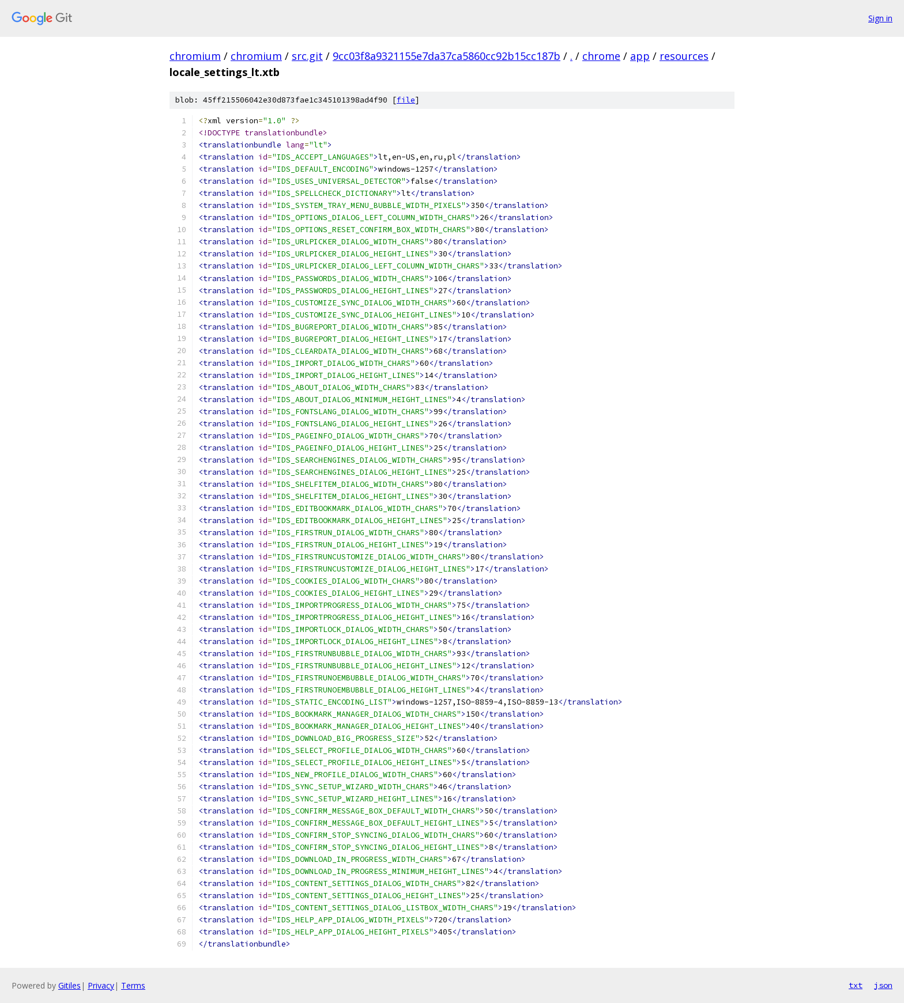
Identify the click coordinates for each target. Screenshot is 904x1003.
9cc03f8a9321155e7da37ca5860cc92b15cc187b (446, 56)
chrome (601, 56)
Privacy (101, 985)
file (406, 100)
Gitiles (69, 985)
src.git (307, 56)
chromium (195, 56)
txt (855, 985)
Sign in (880, 18)
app (640, 56)
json (883, 985)
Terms (133, 985)
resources (684, 56)
